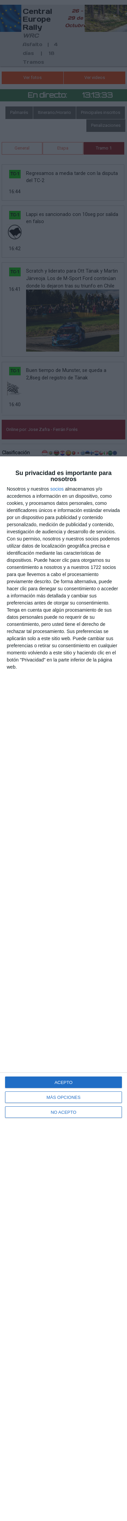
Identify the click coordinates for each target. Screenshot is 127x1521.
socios (57, 489)
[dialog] (63, 988)
